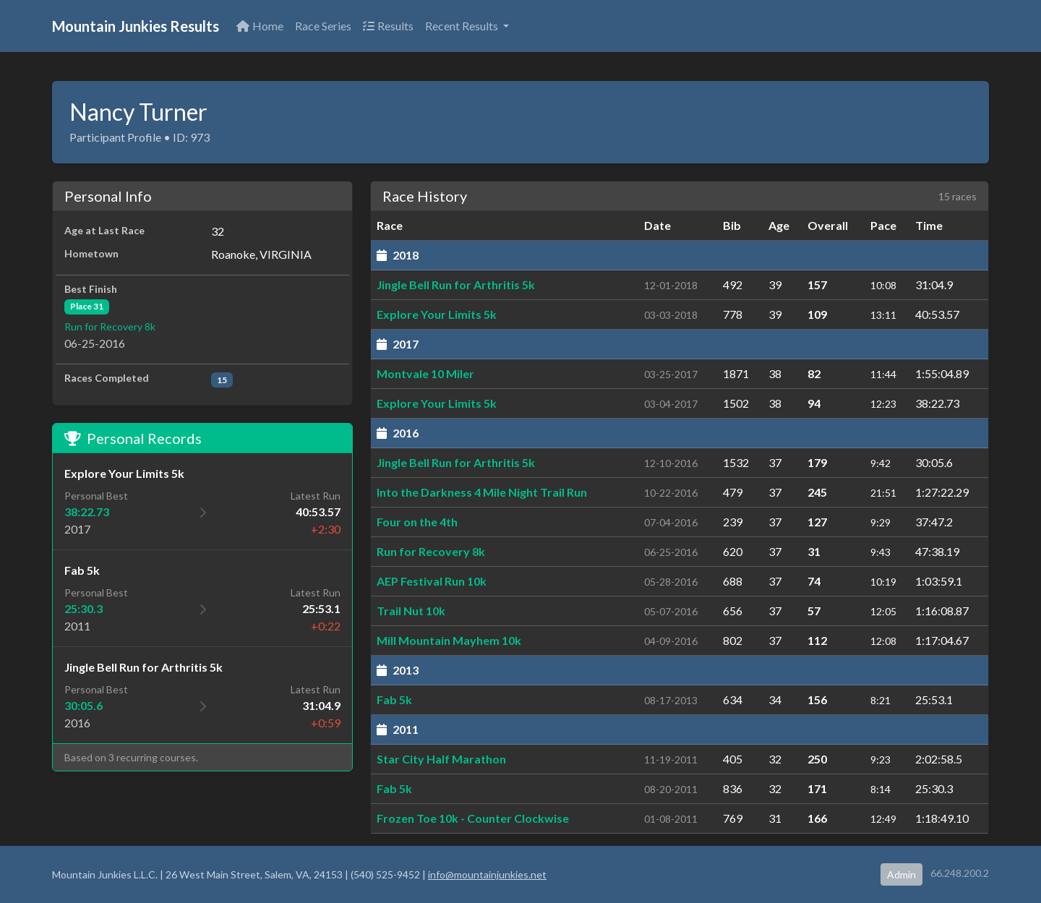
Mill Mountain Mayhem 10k (449, 640)
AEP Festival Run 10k (432, 581)
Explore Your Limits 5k (437, 314)
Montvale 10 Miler (425, 373)
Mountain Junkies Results (135, 26)
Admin (901, 874)
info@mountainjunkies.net (487, 874)
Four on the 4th (417, 521)
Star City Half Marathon (441, 759)
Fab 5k (394, 699)
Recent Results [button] (462, 26)
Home (259, 26)
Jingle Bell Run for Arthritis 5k (456, 284)
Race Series (323, 26)
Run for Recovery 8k (109, 326)
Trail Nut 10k (411, 610)
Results (388, 26)
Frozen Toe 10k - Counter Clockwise (473, 818)
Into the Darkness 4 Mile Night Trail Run (482, 492)
